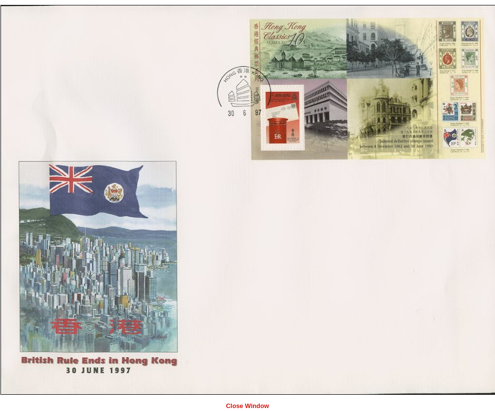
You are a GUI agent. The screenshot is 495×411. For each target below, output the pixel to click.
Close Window (247, 406)
